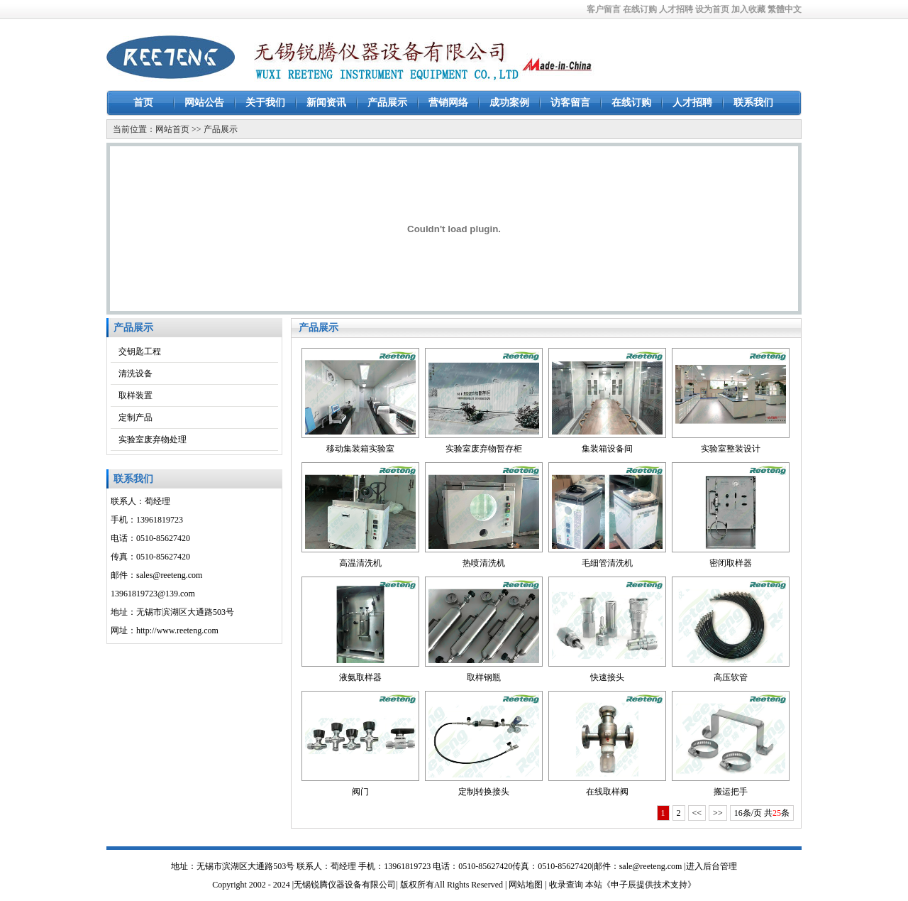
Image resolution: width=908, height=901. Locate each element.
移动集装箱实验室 (360, 449)
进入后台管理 (711, 866)
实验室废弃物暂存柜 (483, 449)
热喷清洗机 (484, 563)
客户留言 (604, 9)
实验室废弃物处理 (152, 439)
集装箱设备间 (607, 449)
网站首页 (172, 129)
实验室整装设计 (730, 449)
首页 (143, 102)
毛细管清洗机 (607, 563)
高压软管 (731, 677)
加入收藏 (748, 9)
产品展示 (387, 102)
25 (777, 813)
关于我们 (265, 102)
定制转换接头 (483, 792)
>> (718, 813)
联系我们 (753, 102)
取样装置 (135, 395)
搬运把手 (731, 792)
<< (697, 813)
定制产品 (135, 417)
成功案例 (509, 102)
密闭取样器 (730, 563)
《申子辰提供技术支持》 (649, 885)
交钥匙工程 (139, 351)
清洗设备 (135, 373)
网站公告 (204, 102)
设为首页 (712, 9)
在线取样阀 (607, 792)
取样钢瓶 (484, 677)
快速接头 (607, 677)
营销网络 (448, 102)
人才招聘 (676, 9)
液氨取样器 (360, 677)
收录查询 (566, 885)
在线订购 (640, 9)
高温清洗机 (360, 563)
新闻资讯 (326, 102)
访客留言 (570, 102)
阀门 (360, 792)
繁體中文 (785, 9)
